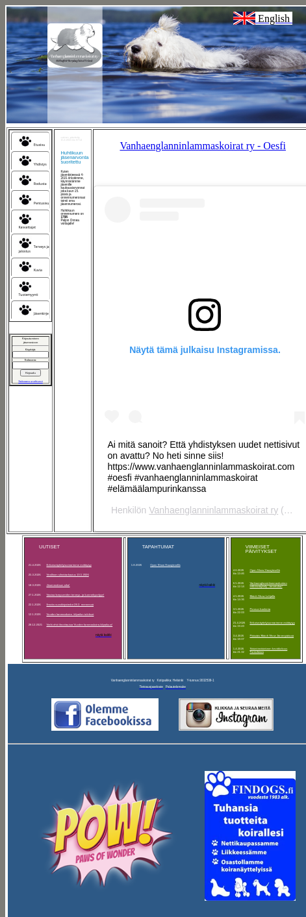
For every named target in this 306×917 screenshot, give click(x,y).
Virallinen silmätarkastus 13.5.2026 (67, 574)
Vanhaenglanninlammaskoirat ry (213, 510)
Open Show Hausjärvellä (165, 565)
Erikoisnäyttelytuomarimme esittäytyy (68, 565)
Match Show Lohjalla (262, 596)
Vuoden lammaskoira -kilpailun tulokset (70, 614)
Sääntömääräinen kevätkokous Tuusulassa (268, 650)
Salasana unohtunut (30, 381)
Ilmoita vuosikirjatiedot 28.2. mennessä (70, 604)
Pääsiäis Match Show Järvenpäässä (271, 635)
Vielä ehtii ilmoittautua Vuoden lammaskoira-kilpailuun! (79, 624)
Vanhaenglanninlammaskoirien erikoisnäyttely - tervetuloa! (268, 584)
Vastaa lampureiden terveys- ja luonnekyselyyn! (75, 594)
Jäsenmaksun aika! (58, 585)
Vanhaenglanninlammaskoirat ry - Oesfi (202, 145)
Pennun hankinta (259, 609)
